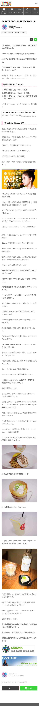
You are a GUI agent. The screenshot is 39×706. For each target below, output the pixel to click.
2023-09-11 (12, 26)
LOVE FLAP (18, 28)
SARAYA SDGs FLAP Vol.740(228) (18, 21)
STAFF (11, 28)
